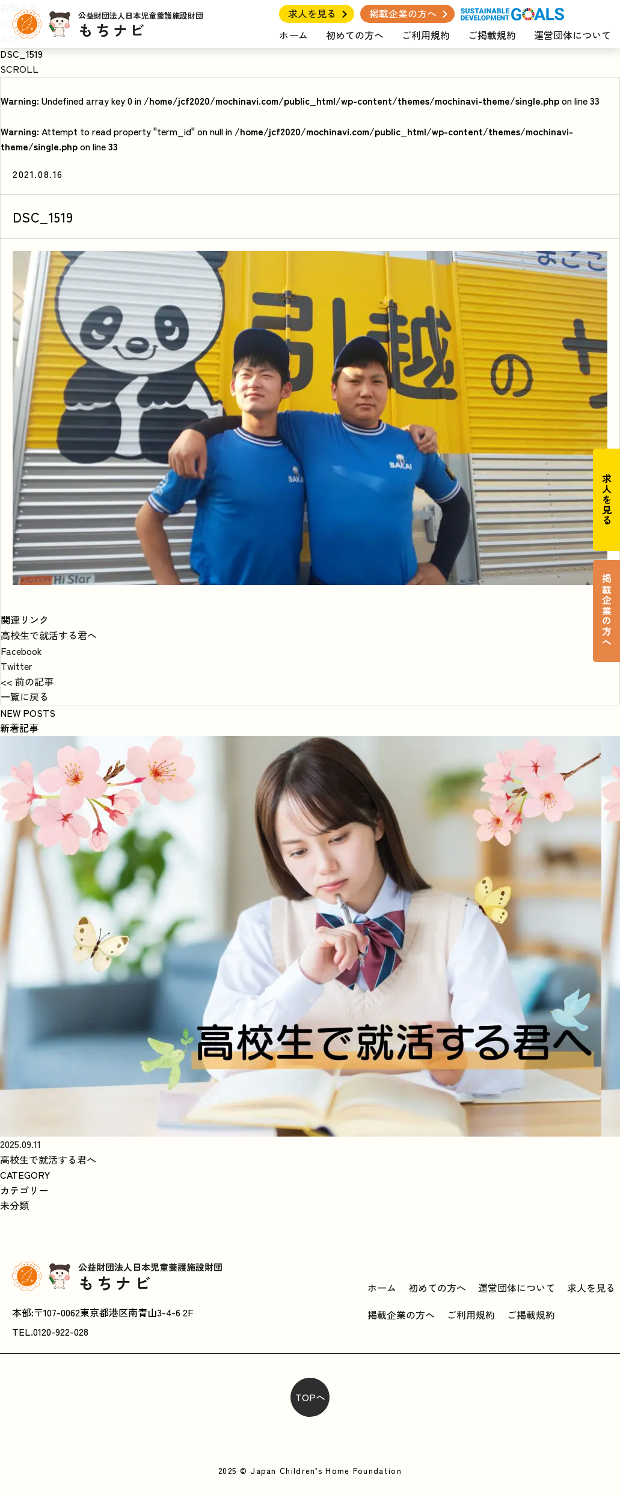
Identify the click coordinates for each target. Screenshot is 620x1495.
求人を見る (312, 13)
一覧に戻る (25, 696)
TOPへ (310, 1397)
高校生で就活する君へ (49, 635)
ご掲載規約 (492, 35)
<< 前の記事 (27, 681)
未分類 (14, 1205)
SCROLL (19, 68)
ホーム (293, 35)
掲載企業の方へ (403, 13)
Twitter (16, 665)
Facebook (21, 650)
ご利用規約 (426, 35)
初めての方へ (355, 35)
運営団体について (572, 35)
